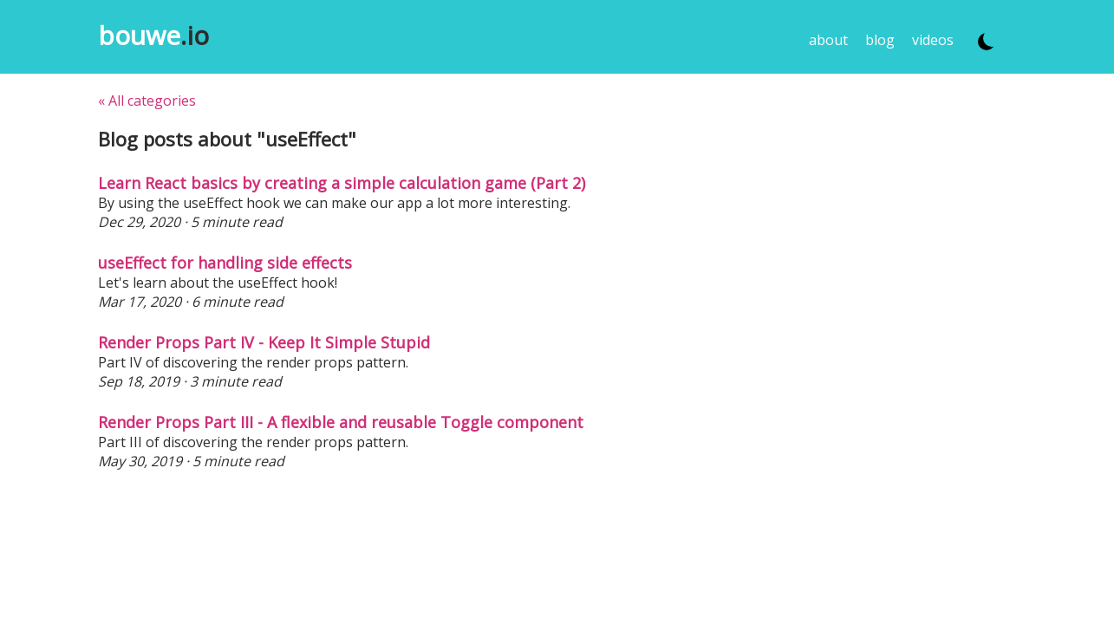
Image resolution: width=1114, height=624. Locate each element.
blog (880, 39)
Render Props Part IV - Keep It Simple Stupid (264, 342)
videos (933, 39)
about (828, 39)
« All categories (147, 100)
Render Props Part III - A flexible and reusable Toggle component (340, 422)
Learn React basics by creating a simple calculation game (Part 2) (341, 182)
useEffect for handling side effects (225, 262)
